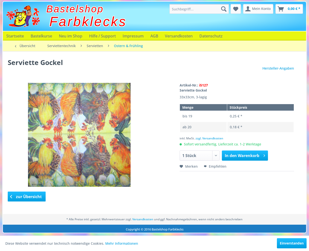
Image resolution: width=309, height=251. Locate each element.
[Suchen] (224, 9)
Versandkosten (179, 36)
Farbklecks (88, 21)
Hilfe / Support (102, 36)
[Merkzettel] (236, 9)
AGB (154, 36)
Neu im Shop (70, 36)
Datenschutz (211, 36)
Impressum (133, 36)
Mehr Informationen (121, 243)
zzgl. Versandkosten (209, 138)
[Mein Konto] (258, 9)
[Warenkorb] (289, 9)
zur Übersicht (26, 196)
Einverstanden (292, 243)
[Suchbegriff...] (199, 9)
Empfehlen (215, 166)
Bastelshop (75, 9)
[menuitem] (199, 9)
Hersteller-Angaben (278, 68)
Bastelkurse (41, 36)
